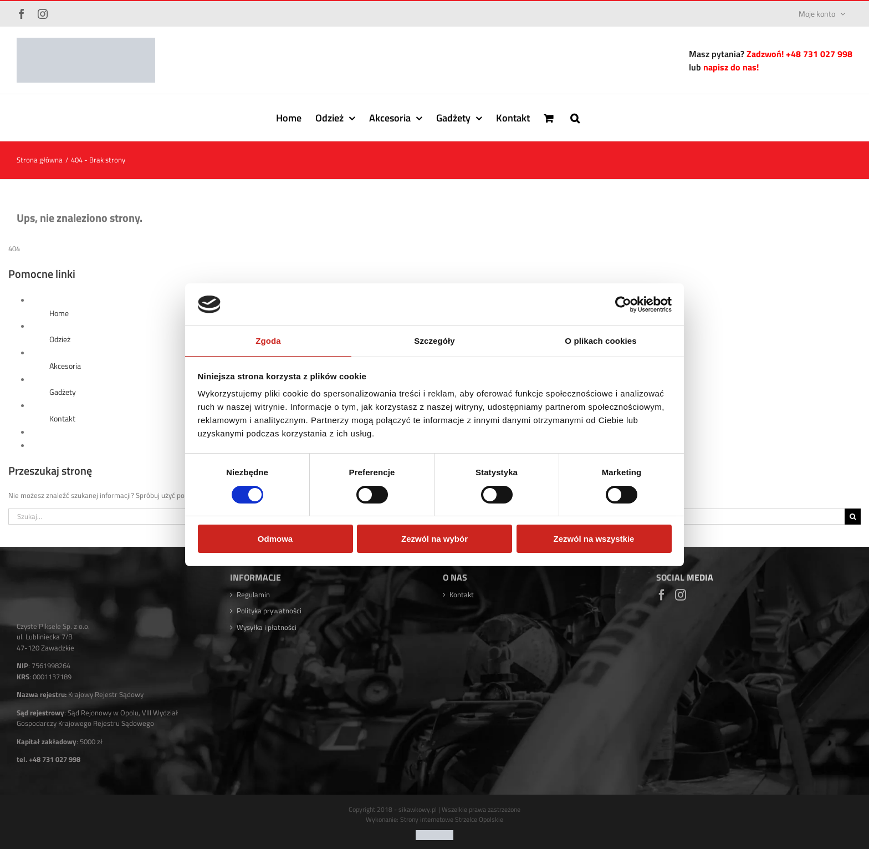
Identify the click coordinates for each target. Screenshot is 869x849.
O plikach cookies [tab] (600, 340)
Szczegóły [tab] (434, 340)
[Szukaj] (853, 517)
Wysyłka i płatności (267, 627)
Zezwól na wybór (434, 538)
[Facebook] (661, 595)
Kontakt (62, 418)
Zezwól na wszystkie (594, 538)
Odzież (59, 339)
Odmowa (275, 538)
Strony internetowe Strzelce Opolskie (451, 824)
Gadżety (62, 392)
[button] (575, 117)
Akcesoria (65, 366)
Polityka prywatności (269, 611)
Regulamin (253, 594)
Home (59, 313)
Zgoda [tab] (268, 340)
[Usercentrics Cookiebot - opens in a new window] (623, 304)
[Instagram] (680, 595)
